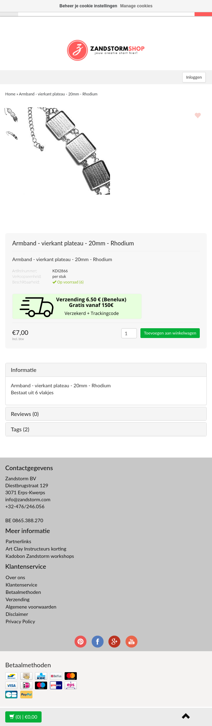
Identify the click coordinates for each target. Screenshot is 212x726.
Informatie (23, 369)
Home (10, 94)
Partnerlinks (18, 541)
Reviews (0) (25, 413)
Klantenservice (21, 585)
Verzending (18, 599)
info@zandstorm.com (27, 499)
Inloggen (194, 77)
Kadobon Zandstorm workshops (40, 556)
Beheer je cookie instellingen (88, 5)
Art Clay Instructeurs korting (36, 549)
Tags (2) (20, 429)
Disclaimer (17, 614)
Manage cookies (136, 5)
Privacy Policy (20, 621)
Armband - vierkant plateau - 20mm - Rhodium (58, 94)
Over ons (15, 577)
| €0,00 (23, 717)
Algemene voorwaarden (31, 607)
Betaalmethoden (23, 592)
